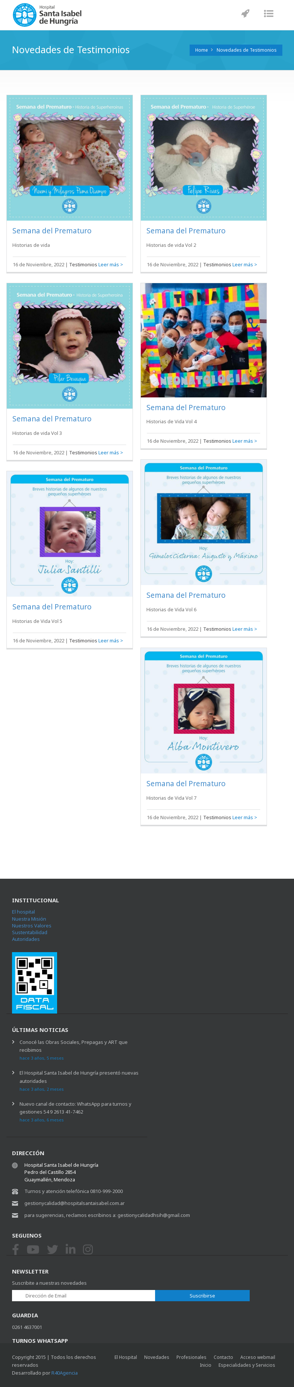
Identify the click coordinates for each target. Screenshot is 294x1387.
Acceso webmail (257, 1357)
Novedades (156, 1357)
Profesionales (191, 1357)
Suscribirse (202, 1295)
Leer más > (110, 264)
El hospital (23, 911)
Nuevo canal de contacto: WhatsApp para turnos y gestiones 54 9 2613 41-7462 (75, 1111)
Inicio (205, 1365)
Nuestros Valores (31, 925)
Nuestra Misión (29, 918)
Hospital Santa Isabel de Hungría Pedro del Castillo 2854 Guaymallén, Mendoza (61, 1172)
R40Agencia (64, 1372)
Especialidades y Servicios (247, 1365)
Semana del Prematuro (52, 231)
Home (201, 50)
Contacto (223, 1357)
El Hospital (126, 1357)
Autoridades (26, 939)
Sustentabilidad (29, 932)
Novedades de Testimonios (247, 50)
